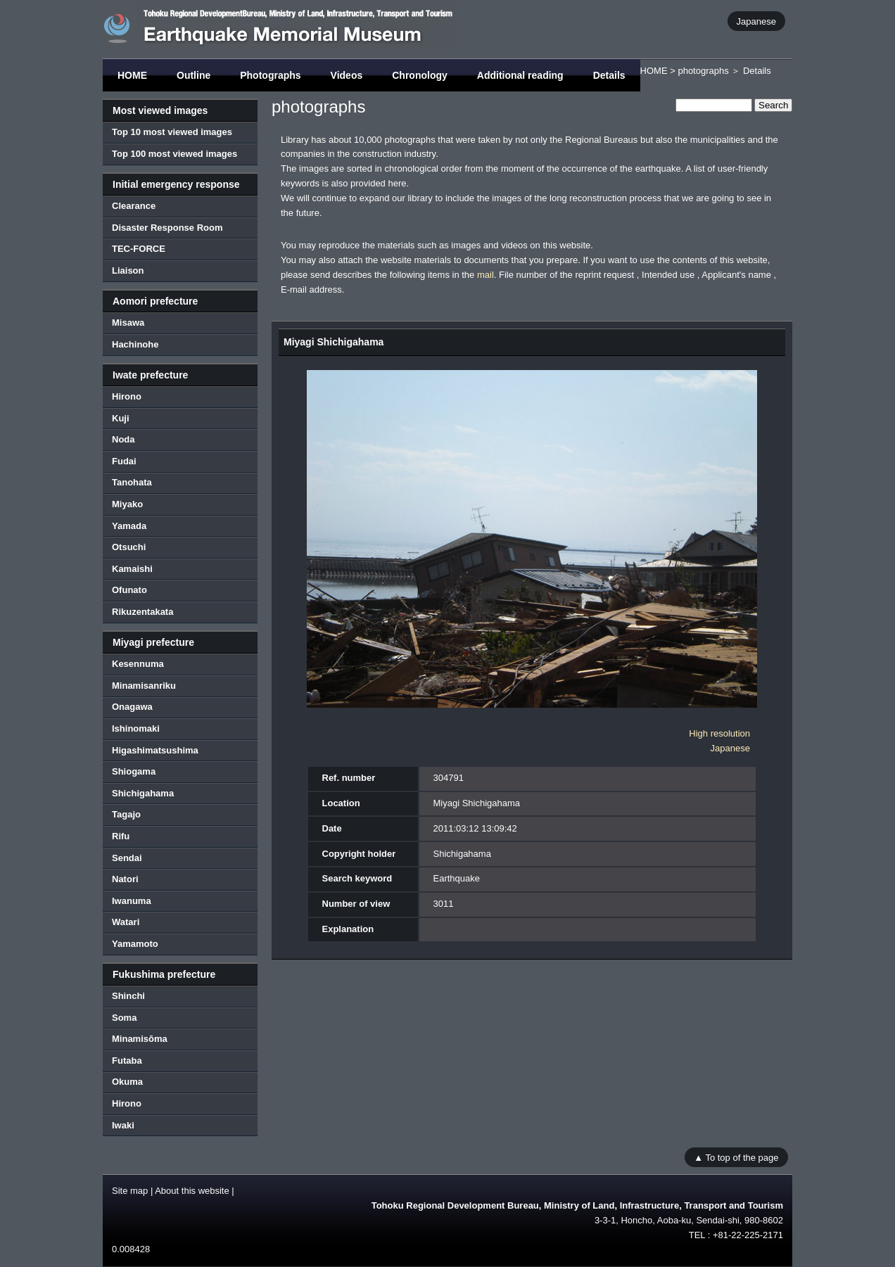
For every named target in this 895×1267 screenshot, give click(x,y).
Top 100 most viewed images (174, 153)
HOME (132, 75)
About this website (192, 1190)
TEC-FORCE (138, 248)
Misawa (128, 322)
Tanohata (132, 482)
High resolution (719, 733)
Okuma (127, 1081)
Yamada (129, 526)
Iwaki (123, 1125)
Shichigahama (143, 793)
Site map (130, 1190)
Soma (124, 1017)
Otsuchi (129, 547)
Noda (123, 439)
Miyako (127, 504)
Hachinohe (135, 344)
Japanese (756, 20)
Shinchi (128, 996)
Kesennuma (138, 663)
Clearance (133, 205)
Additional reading (520, 75)
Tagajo (126, 814)
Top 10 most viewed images (172, 132)
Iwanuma (131, 901)
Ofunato (129, 590)
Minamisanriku (144, 685)
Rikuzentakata (142, 611)
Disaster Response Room (167, 227)
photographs (703, 70)
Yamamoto (135, 943)
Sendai (127, 858)
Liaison (128, 270)
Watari (125, 922)
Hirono (126, 396)
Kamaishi (132, 569)
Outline (193, 75)
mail (485, 274)
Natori (125, 879)
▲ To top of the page (736, 1157)
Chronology (420, 75)
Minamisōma (139, 1038)
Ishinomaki (136, 728)
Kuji (120, 418)
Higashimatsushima (155, 750)
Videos (347, 75)
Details (609, 75)
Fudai (124, 461)
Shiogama (133, 771)
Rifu (120, 836)
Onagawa (132, 706)
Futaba (127, 1060)
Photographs (270, 75)
